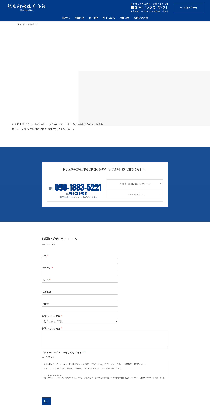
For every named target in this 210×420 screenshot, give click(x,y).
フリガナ (47, 268)
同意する (50, 356)
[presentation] (64, 393)
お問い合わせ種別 (52, 316)
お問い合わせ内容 (52, 328)
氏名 (45, 256)
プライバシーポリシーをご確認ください (63, 352)
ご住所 (45, 304)
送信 (46, 401)
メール (46, 280)
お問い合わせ (188, 7)
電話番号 (46, 292)
